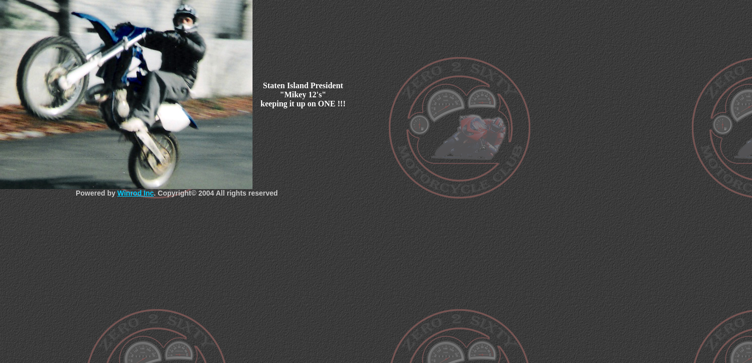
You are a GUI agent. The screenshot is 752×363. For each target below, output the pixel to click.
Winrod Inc (135, 193)
